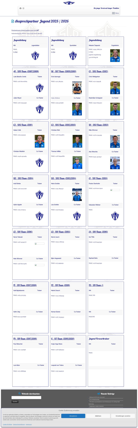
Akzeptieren (73, 416)
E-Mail (15, 62)
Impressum (29, 424)
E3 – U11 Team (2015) (60, 242)
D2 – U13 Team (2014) (23, 188)
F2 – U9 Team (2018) (60, 295)
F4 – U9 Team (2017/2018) (25, 349)
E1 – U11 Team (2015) (98, 188)
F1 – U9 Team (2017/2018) (25, 295)
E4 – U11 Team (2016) (98, 242)
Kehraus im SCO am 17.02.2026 (97, 407)
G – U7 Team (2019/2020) (62, 349)
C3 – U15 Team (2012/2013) (63, 135)
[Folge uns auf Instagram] (24, 19)
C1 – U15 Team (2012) (98, 81)
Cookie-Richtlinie (7, 424)
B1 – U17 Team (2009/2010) (63, 81)
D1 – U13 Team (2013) (98, 135)
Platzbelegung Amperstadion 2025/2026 (25, 41)
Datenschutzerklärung (19, 424)
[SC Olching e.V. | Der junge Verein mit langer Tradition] (69, 8)
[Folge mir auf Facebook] (21, 19)
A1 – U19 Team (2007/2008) (26, 81)
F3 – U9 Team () (96, 295)
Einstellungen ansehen (123, 416)
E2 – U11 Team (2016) (23, 242)
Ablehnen (98, 416)
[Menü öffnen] (113, 23)
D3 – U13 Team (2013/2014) (63, 188)
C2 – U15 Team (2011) (23, 135)
